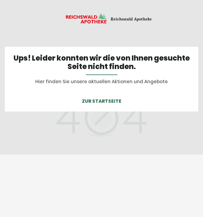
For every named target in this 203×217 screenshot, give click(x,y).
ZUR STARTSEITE (101, 101)
